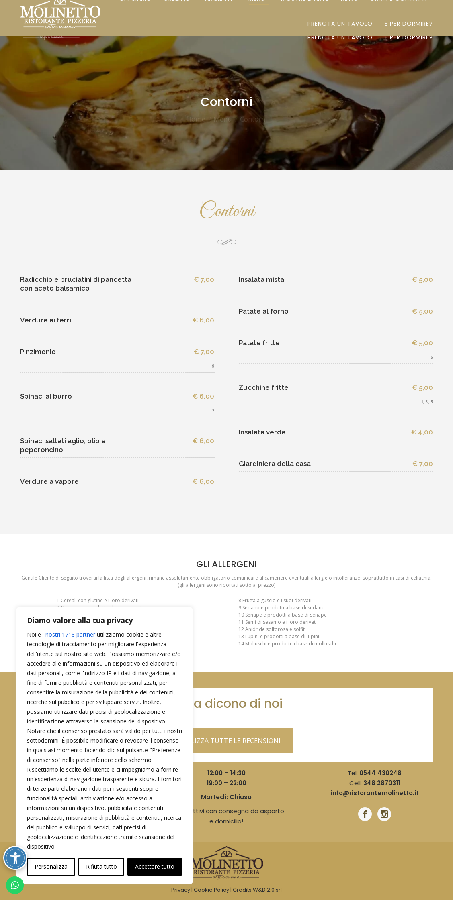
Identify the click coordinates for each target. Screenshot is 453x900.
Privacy (180, 890)
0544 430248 (380, 773)
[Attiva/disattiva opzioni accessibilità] (15, 858)
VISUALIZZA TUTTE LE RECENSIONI (226, 740)
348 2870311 (381, 783)
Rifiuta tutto (101, 866)
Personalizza (51, 866)
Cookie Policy (211, 890)
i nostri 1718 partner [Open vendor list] (69, 634)
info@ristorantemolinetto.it (375, 793)
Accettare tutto (154, 866)
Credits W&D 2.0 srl (257, 890)
